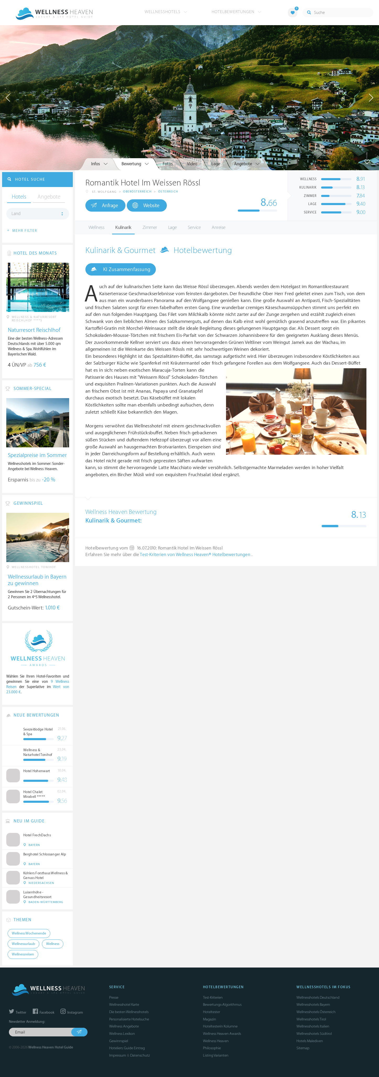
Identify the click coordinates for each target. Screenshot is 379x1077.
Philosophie (212, 1048)
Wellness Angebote (124, 1026)
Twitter (17, 1012)
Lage (172, 227)
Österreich (168, 191)
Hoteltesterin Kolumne (220, 1026)
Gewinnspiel (118, 1041)
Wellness (96, 227)
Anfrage (104, 205)
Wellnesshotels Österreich (316, 1012)
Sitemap (302, 1048)
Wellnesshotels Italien (312, 1026)
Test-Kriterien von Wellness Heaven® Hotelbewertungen (195, 554)
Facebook (43, 1012)
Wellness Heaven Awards (222, 1033)
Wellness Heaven (216, 1041)
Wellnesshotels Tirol (311, 1019)
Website (145, 205)
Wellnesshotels (166, 11)
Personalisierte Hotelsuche (129, 1019)
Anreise (219, 227)
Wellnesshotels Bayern (313, 1004)
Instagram (72, 1012)
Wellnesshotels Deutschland (317, 997)
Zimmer (149, 227)
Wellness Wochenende (29, 933)
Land (16, 213)
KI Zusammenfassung (120, 269)
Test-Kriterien (213, 997)
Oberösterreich (137, 191)
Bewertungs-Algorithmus (222, 1004)
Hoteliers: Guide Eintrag (127, 1048)
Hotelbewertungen (236, 11)
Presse (113, 997)
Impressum (117, 1055)
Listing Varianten (215, 1055)
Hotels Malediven (309, 1041)
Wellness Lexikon (122, 1033)
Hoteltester (211, 1012)
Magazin (209, 1019)
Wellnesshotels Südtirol (314, 1033)
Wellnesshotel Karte (124, 1004)
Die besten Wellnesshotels (129, 1012)
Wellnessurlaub (23, 944)
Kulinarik (123, 227)
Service (194, 227)
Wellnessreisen (23, 954)
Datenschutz (140, 1055)
